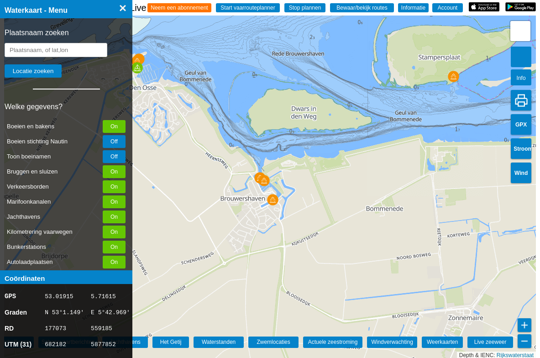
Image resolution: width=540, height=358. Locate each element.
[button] (137, 68)
